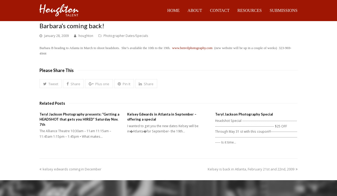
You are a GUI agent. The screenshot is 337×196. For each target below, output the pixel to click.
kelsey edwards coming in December (70, 169)
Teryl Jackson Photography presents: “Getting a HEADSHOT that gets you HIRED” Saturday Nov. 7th (79, 119)
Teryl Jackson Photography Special (244, 114)
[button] (50, 83)
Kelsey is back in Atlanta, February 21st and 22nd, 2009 (253, 169)
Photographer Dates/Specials (125, 36)
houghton (85, 36)
